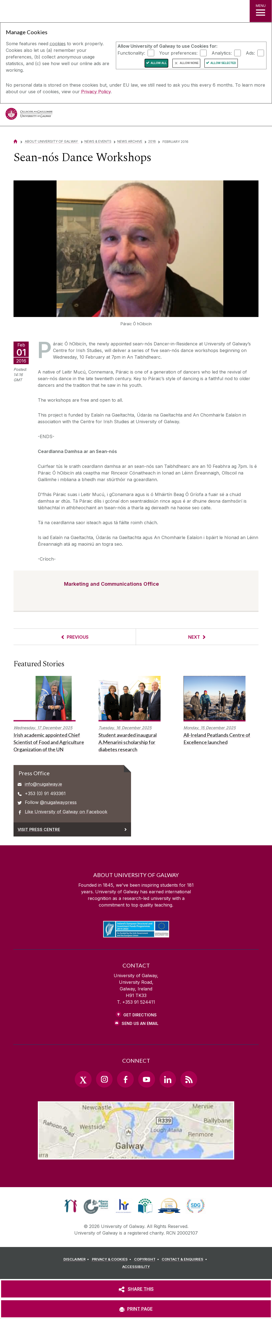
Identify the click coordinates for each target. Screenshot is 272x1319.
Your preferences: (178, 52)
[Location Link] (136, 1155)
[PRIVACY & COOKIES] (112, 1259)
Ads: (250, 52)
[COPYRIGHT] (147, 1259)
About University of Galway (52, 141)
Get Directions (140, 1014)
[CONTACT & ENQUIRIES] (185, 1259)
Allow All (159, 63)
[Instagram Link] (104, 1079)
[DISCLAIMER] (77, 1259)
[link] (70, 1206)
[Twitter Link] (83, 1079)
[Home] (15, 141)
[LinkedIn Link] (167, 1079)
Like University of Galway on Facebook (66, 811)
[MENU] (261, 11)
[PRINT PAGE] (136, 1308)
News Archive (129, 141)
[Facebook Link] (125, 1079)
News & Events (97, 141)
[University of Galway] (29, 115)
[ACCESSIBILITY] (136, 1266)
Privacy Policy (96, 91)
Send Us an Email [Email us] (140, 1023)
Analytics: (222, 52)
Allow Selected (223, 63)
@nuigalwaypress (58, 802)
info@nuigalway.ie (43, 784)
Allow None (189, 63)
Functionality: (131, 52)
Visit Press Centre (39, 829)
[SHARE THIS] (136, 1288)
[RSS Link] (188, 1079)
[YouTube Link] (146, 1079)
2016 (152, 141)
